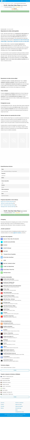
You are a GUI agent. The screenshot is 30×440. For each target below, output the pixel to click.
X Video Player (10, 41)
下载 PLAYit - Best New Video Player (7, 203)
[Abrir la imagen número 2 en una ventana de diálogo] (22, 140)
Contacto (2, 404)
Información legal (18, 408)
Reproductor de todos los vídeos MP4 (21, 41)
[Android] (3, 3)
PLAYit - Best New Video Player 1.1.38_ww (8, 367)
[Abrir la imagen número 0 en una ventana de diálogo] (5, 140)
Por (8, 212)
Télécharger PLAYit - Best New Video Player (8, 206)
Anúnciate (2, 406)
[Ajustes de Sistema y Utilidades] (9, 3)
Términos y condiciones (19, 402)
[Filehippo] (3, 1)
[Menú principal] (29, 1)
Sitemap (2, 408)
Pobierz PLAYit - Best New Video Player (7, 201)
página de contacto (17, 232)
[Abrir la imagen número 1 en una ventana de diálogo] (14, 140)
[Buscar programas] (27, 1)
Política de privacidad (19, 406)
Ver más (15, 370)
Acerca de (2, 402)
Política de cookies (18, 404)
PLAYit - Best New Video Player (15, 5)
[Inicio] (1, 3)
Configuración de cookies (19, 411)
